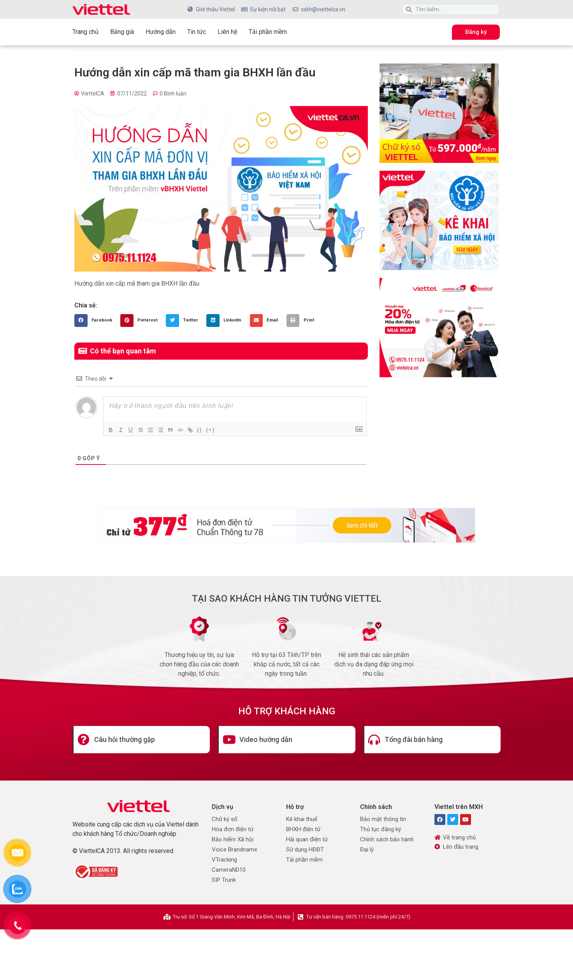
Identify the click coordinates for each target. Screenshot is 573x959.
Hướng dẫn (161, 31)
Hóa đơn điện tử (232, 829)
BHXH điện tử (303, 829)
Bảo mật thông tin (383, 819)
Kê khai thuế (301, 819)
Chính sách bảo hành (387, 839)
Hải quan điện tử (307, 839)
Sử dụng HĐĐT (305, 849)
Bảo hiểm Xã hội (232, 839)
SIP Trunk (224, 879)
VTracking (224, 859)
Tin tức (196, 31)
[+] (219, 429)
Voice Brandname (234, 849)
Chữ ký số (224, 819)
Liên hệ (227, 31)
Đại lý (367, 849)
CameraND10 (229, 869)
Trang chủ (85, 31)
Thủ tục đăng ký (380, 829)
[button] (95, 320)
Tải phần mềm (268, 31)
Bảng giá (122, 31)
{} (208, 429)
